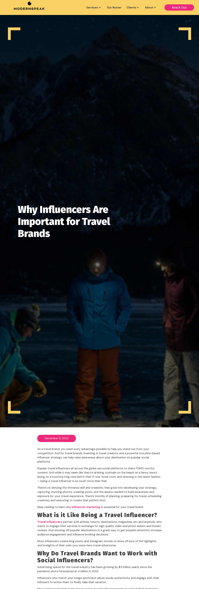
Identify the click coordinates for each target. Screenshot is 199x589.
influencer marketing (85, 507)
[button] (94, 7)
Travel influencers (49, 522)
